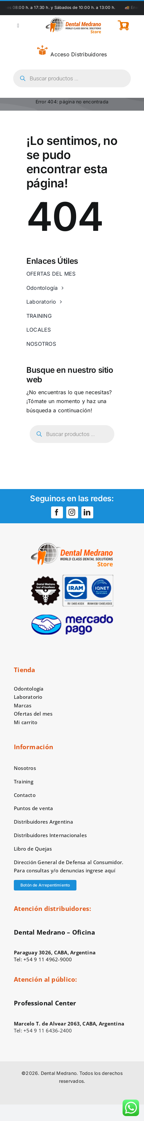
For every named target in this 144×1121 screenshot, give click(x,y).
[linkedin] (87, 512)
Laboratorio (28, 697)
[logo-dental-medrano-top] (73, 20)
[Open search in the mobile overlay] (72, 78)
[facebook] (57, 512)
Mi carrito (25, 722)
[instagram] (72, 512)
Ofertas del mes (33, 713)
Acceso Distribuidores (72, 51)
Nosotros (25, 768)
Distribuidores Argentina (43, 821)
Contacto (25, 795)
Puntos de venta (33, 808)
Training (23, 781)
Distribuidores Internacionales (50, 835)
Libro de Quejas (33, 848)
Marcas (22, 705)
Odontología (29, 688)
